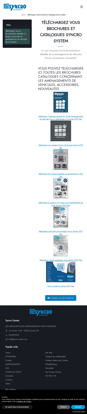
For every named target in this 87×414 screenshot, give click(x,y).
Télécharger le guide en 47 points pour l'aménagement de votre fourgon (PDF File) (61, 192)
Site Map (48, 352)
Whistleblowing (51, 364)
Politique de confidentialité (55, 356)
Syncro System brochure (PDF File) (60, 275)
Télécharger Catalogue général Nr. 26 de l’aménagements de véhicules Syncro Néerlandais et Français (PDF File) (60, 106)
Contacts (8, 379)
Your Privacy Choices (53, 372)
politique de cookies (24, 401)
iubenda (82, 411)
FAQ (7, 368)
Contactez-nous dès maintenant (61, 298)
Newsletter (49, 368)
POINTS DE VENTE (13, 372)
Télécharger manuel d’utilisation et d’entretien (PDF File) (60, 248)
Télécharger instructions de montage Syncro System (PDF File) (61, 221)
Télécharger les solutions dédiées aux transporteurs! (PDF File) (61, 163)
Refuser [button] (64, 407)
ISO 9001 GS (50, 376)
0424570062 (12, 335)
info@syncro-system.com (16, 339)
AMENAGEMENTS (12, 364)
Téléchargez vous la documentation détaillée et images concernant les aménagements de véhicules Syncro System (16, 36)
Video (7, 383)
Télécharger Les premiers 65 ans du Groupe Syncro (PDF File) (60, 135)
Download (9, 376)
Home (23, 15)
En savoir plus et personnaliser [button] (17, 407)
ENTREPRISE (10, 356)
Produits (8, 360)
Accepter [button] (78, 407)
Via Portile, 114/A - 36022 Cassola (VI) (22, 330)
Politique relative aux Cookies (56, 360)
